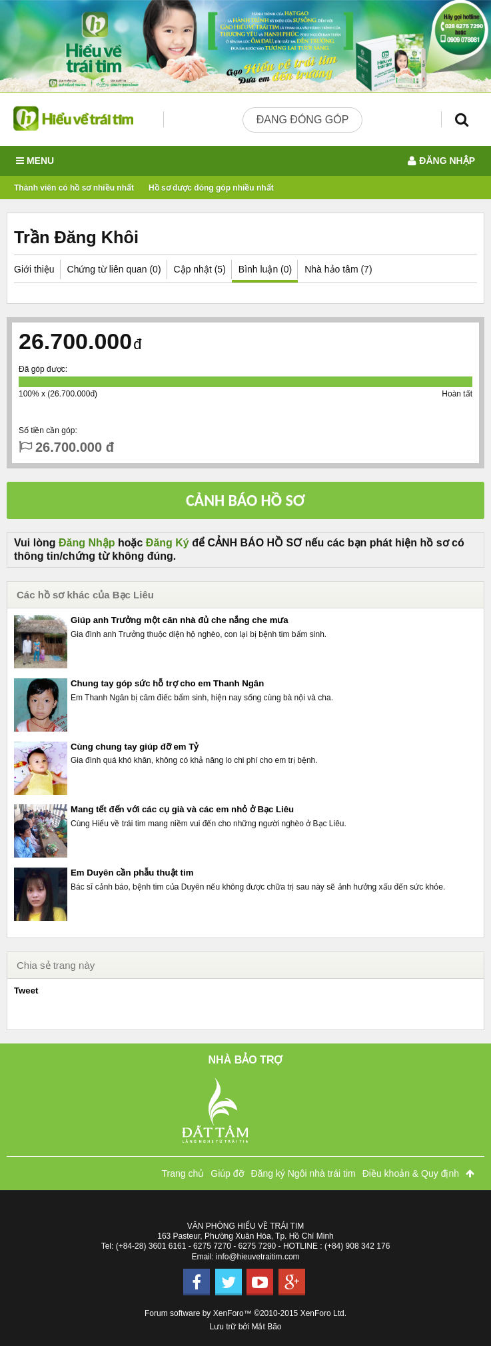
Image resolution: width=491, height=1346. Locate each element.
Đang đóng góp (302, 119)
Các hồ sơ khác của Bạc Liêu (85, 594)
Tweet (26, 991)
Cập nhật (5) (200, 269)
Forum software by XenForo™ (245, 1313)
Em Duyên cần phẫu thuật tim (132, 873)
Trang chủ (183, 1173)
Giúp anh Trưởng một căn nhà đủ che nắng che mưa (179, 620)
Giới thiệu (34, 269)
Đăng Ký (167, 542)
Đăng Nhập (87, 542)
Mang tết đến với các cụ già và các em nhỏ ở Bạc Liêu (182, 809)
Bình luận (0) (265, 269)
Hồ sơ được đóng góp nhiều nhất (211, 188)
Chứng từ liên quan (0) (114, 269)
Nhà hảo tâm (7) (338, 269)
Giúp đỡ (227, 1173)
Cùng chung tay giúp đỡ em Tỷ (135, 747)
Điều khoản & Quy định (410, 1173)
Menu (35, 161)
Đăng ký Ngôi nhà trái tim (303, 1173)
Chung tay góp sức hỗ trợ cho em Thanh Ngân (167, 683)
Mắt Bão (267, 1326)
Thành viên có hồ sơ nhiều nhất (74, 188)
